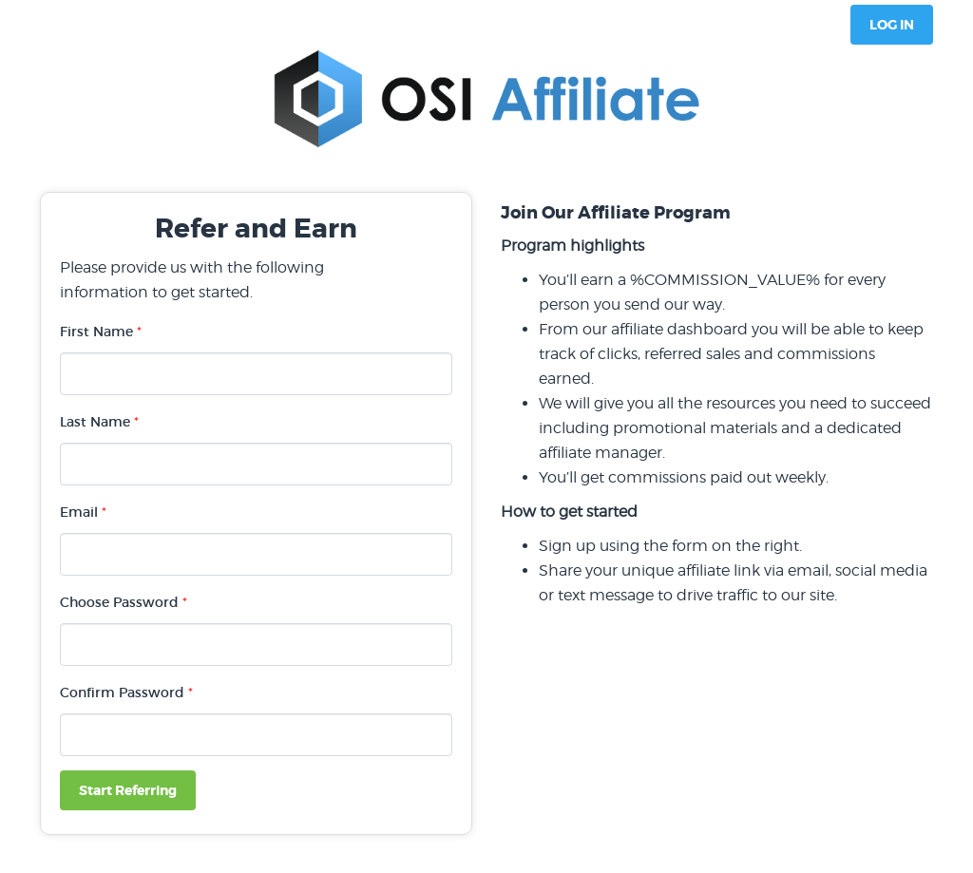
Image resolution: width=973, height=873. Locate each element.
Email (83, 512)
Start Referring (128, 790)
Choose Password (123, 602)
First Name (101, 331)
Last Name (99, 421)
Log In (891, 24)
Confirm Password (126, 692)
